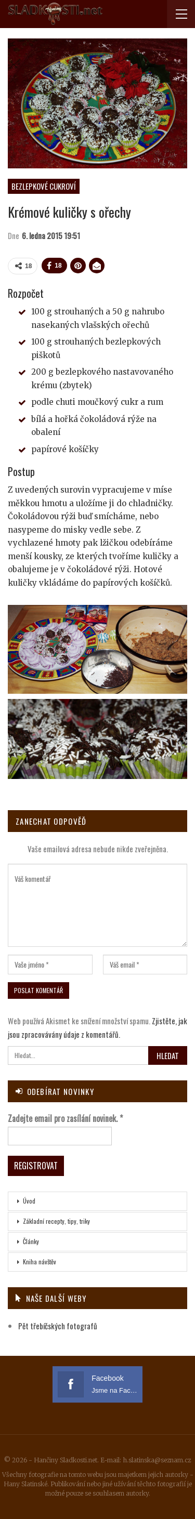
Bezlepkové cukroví (43, 186)
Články (31, 1241)
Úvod (29, 1200)
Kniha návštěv (39, 1261)
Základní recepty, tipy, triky (56, 1221)
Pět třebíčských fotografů (57, 1325)
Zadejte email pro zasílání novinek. (65, 1118)
